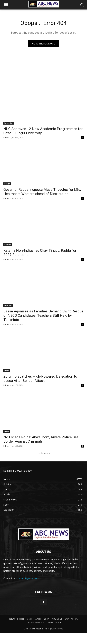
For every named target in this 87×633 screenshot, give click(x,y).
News (6, 370)
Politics (7, 245)
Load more (43, 453)
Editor (6, 137)
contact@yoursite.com (28, 578)
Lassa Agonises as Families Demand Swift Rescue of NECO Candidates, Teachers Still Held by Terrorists (43, 315)
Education (8, 123)
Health (7, 184)
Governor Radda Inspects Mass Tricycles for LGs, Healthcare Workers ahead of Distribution (42, 192)
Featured (8, 305)
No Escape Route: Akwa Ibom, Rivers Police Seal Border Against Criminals (41, 439)
